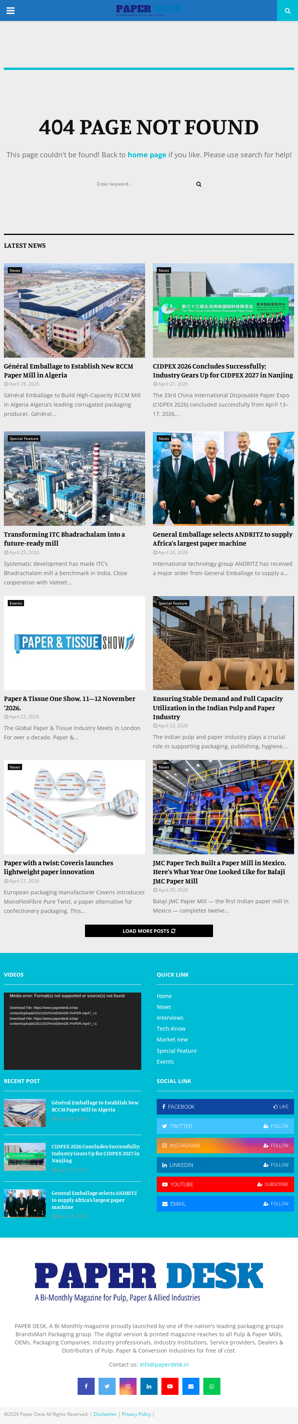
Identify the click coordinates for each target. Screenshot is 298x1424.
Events (16, 603)
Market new (172, 1039)
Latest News (25, 245)
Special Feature (24, 438)
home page (147, 154)
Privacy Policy (136, 1414)
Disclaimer (105, 1414)
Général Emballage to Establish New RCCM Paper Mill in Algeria (95, 1106)
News (15, 270)
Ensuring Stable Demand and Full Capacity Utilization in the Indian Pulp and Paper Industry (218, 707)
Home (164, 996)
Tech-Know (171, 1028)
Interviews (170, 1017)
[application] (72, 1031)
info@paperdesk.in (164, 1364)
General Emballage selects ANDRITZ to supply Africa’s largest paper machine (223, 538)
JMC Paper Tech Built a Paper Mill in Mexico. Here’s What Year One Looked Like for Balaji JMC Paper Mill (219, 871)
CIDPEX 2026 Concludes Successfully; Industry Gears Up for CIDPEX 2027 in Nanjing (223, 370)
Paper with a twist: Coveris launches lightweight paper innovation (58, 867)
